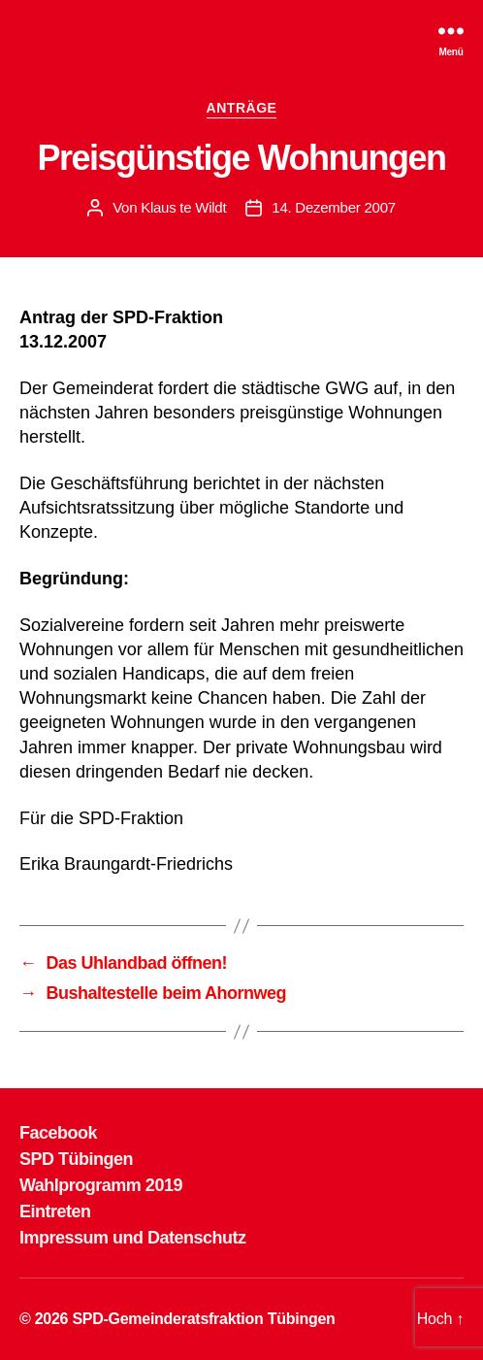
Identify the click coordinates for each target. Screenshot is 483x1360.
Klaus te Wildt (183, 207)
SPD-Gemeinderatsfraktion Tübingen (203, 1318)
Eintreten (55, 1211)
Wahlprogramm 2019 (100, 1185)
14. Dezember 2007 (333, 207)
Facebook (58, 1133)
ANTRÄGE (242, 108)
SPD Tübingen (76, 1159)
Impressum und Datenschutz (132, 1237)
